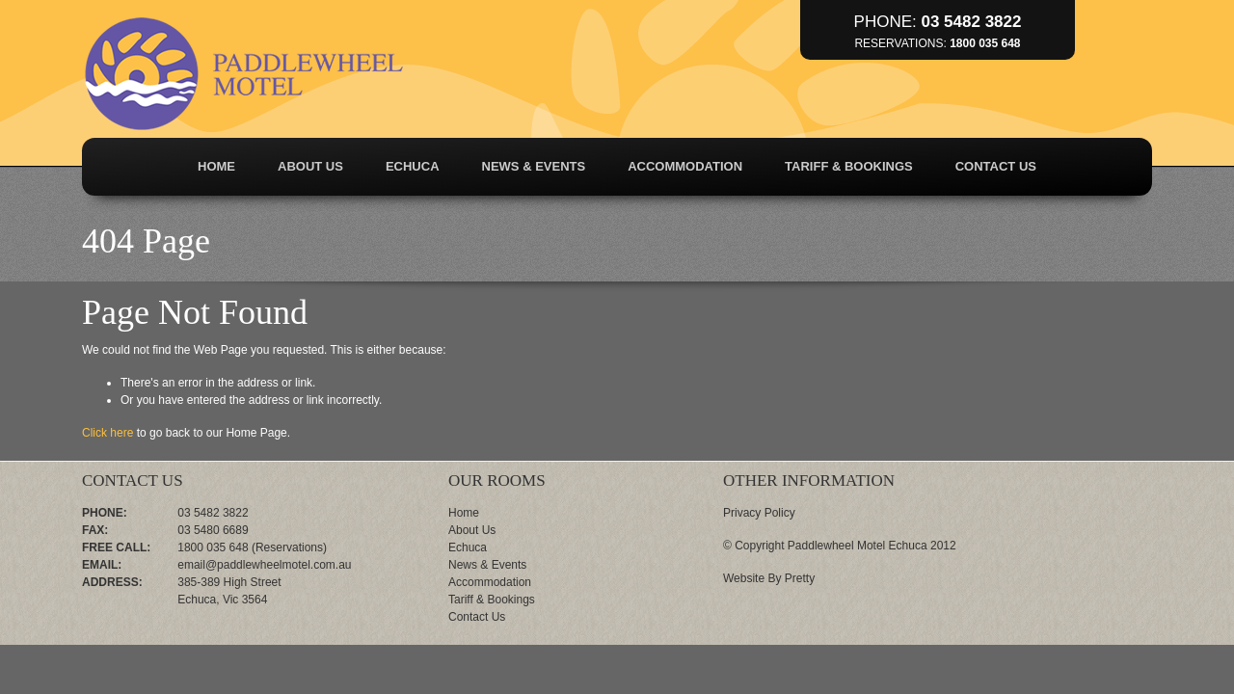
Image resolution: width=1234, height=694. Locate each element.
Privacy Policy (759, 513)
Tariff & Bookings (849, 166)
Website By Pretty (769, 578)
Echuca (413, 166)
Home (216, 166)
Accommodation (685, 166)
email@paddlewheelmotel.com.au (264, 565)
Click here (107, 433)
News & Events (534, 166)
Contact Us (995, 166)
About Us (310, 166)
